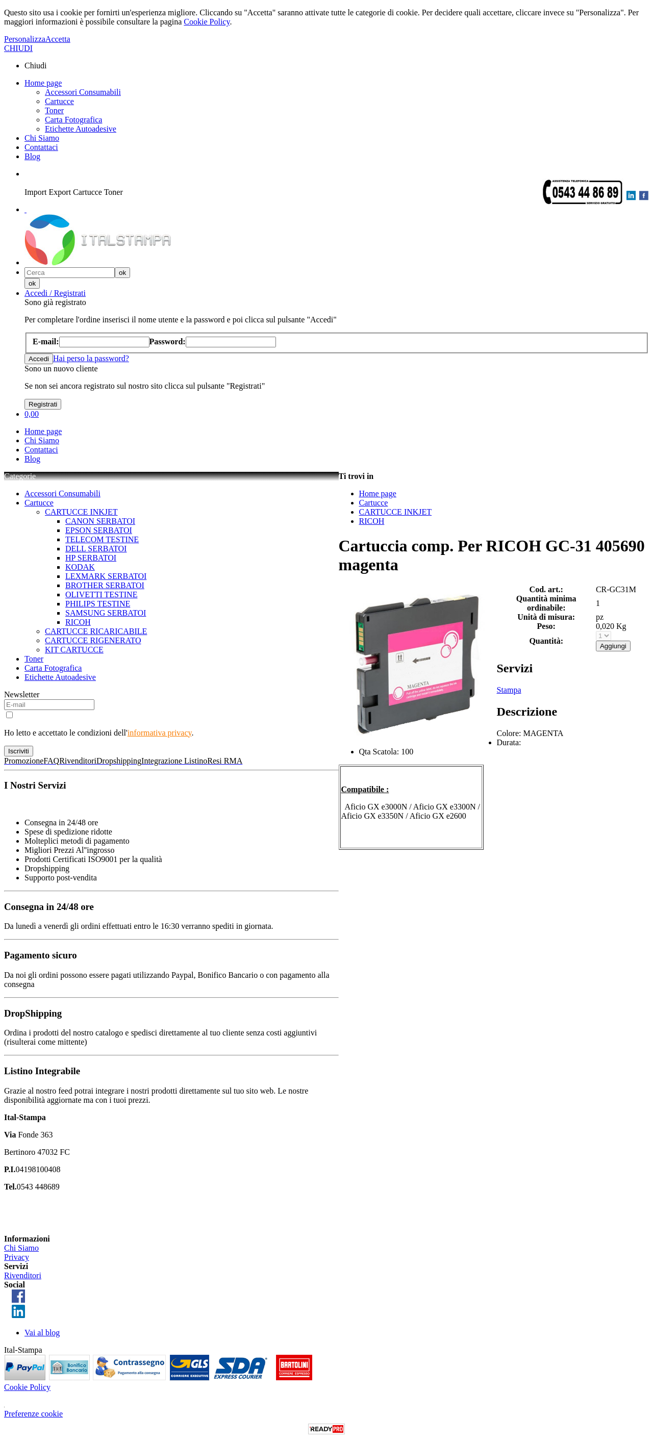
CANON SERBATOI (100, 521)
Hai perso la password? (91, 358)
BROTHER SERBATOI (104, 585)
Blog (32, 156)
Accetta (57, 39)
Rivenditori (22, 1275)
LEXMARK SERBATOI (105, 576)
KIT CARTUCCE (74, 649)
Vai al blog (42, 1332)
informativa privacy (160, 732)
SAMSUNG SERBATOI (105, 613)
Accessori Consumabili (83, 92)
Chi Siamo (41, 138)
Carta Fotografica (73, 119)
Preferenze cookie (33, 1413)
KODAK (80, 567)
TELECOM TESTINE (102, 539)
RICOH (78, 622)
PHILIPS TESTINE (97, 603)
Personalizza (24, 39)
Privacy (16, 1257)
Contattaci (41, 147)
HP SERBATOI (90, 557)
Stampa (509, 690)
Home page (43, 83)
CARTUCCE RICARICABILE (96, 631)
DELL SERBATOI (96, 548)
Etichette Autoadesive (80, 128)
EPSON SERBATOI (98, 530)
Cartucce (59, 101)
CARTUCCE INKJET (81, 512)
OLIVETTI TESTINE (101, 594)
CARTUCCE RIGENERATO (93, 640)
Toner (54, 110)
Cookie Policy (207, 21)
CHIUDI (18, 48)
